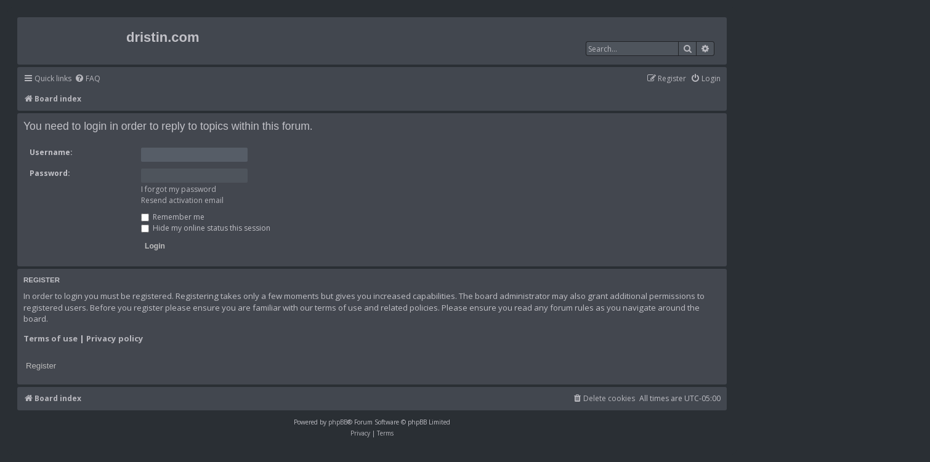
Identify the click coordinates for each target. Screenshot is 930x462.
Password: (50, 173)
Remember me (172, 217)
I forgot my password (178, 189)
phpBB (337, 422)
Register (41, 365)
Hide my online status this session (205, 228)
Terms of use (50, 338)
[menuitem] (87, 79)
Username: (51, 152)
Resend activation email (182, 200)
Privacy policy (115, 338)
